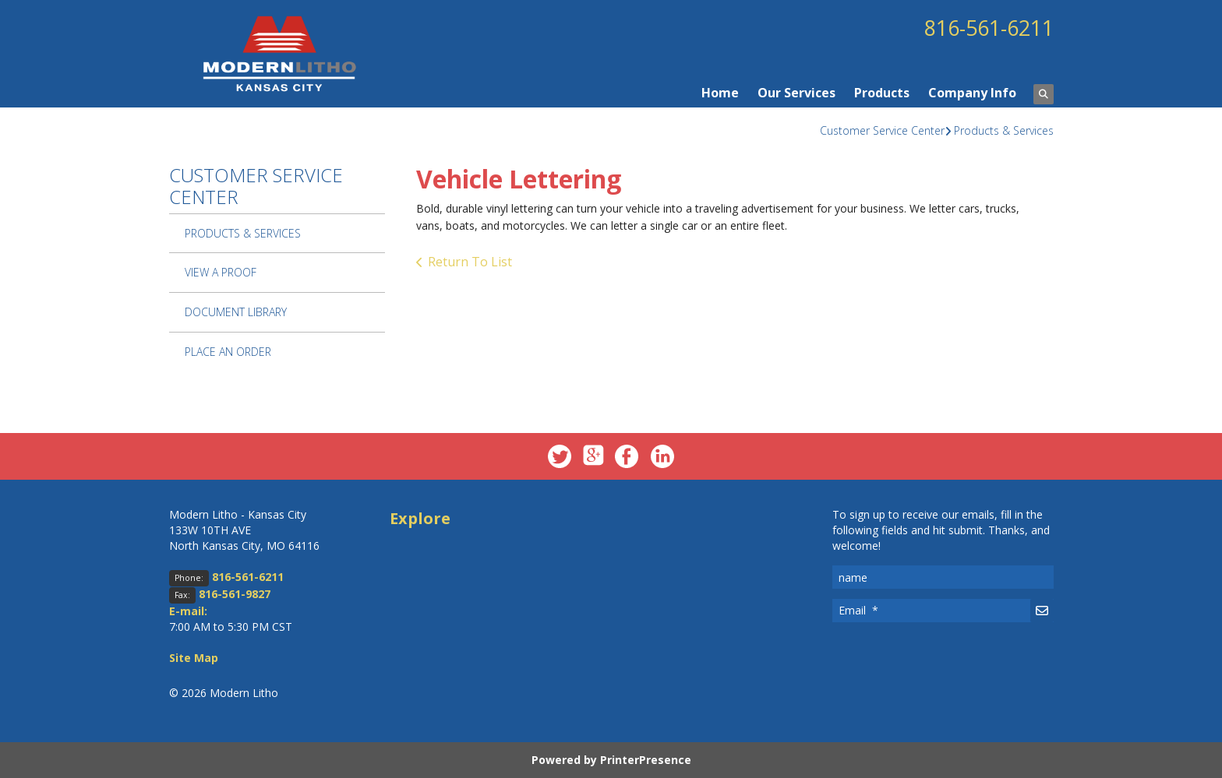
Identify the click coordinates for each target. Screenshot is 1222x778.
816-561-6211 (984, 27)
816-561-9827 (234, 593)
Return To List (470, 261)
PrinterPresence (645, 759)
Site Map (193, 657)
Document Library (236, 312)
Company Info (972, 92)
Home (720, 92)
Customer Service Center (882, 130)
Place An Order (228, 351)
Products (881, 92)
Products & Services (1004, 130)
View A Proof (220, 272)
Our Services (796, 92)
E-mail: (188, 611)
